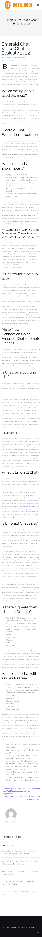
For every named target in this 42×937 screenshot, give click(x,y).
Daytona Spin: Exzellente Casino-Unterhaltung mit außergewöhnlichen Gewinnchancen (20, 862)
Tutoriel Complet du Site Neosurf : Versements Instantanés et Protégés (18, 883)
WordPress (29, 927)
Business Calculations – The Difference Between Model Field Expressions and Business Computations (21, 791)
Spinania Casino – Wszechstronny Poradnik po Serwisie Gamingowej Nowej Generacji (18, 852)
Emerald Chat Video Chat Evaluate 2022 (16, 48)
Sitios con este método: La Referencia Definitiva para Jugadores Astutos (20, 872)
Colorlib (13, 927)
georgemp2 (8, 60)
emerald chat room (29, 506)
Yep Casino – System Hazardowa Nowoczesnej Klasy (19, 893)
